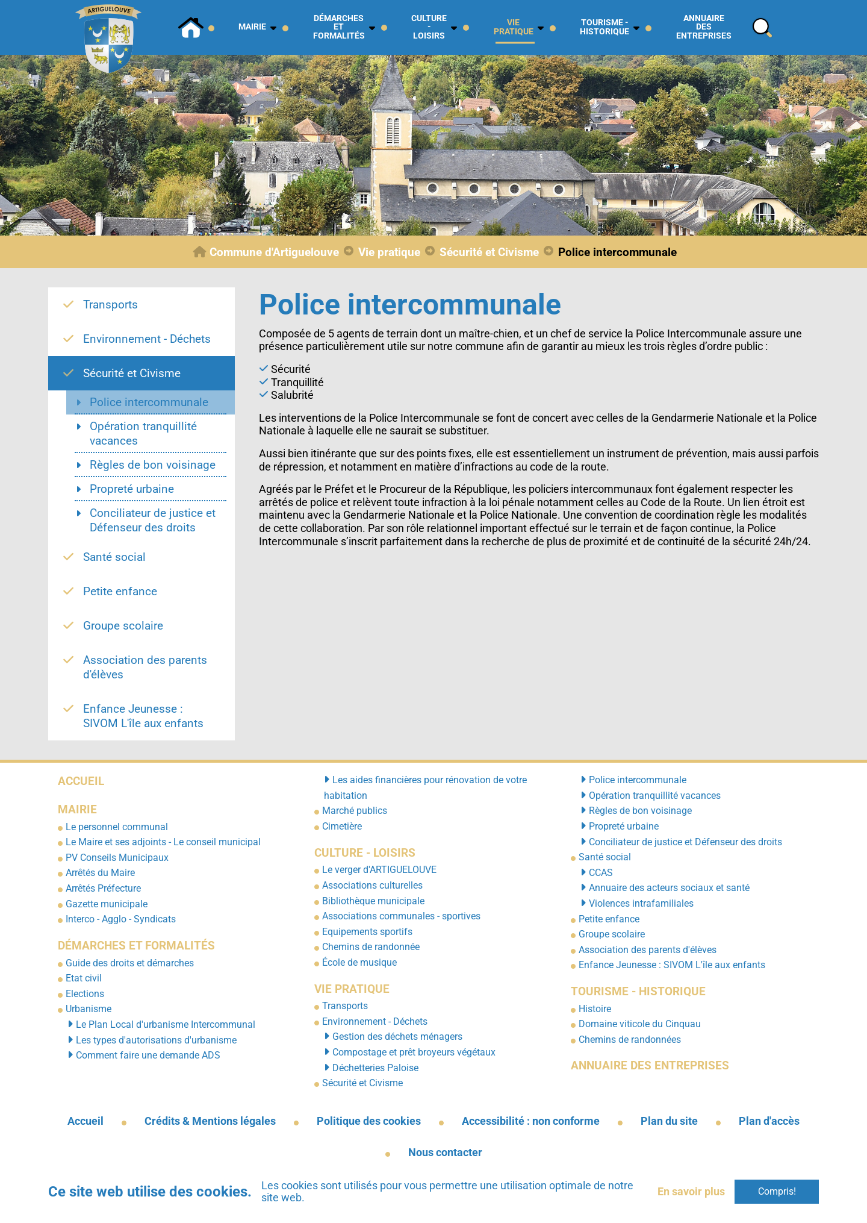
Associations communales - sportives (401, 916)
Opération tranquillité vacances (655, 795)
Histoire (595, 1009)
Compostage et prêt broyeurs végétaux (414, 1052)
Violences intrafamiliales (641, 903)
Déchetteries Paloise (375, 1068)
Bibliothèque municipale (373, 901)
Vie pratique (352, 989)
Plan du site (669, 1121)
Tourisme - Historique (638, 991)
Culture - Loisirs (364, 853)
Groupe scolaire (612, 934)
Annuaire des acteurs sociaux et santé (669, 887)
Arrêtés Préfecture (103, 888)
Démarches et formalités (136, 945)
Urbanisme (88, 1009)
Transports (345, 1006)
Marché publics (354, 810)
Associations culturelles (372, 885)
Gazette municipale (107, 904)
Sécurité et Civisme (362, 1083)
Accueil (81, 781)
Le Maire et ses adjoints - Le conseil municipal (163, 842)
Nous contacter (445, 1152)
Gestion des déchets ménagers (397, 1036)
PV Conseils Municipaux (117, 857)
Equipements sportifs (367, 931)
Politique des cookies (369, 1121)
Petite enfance (609, 919)
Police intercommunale (637, 780)
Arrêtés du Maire (100, 872)
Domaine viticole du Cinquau (640, 1024)
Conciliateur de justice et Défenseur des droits (685, 842)
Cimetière (342, 826)
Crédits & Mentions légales (210, 1121)
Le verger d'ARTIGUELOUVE (379, 869)
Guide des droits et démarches (130, 963)
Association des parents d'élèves (647, 950)
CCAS (601, 872)
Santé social (605, 857)
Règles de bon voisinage (640, 810)
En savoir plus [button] (691, 1191)
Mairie (77, 809)
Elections (85, 993)
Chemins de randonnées (630, 1039)
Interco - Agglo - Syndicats (121, 919)
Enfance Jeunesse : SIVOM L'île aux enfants (672, 965)
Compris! (777, 1191)
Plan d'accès (769, 1121)
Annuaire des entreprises (650, 1065)
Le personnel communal (117, 827)
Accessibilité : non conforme (531, 1121)
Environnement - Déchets (374, 1021)
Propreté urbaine (624, 826)
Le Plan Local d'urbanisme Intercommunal (165, 1024)
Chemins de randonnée (371, 946)
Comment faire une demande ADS (148, 1055)
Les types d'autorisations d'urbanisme (156, 1040)
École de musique (359, 962)
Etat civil (84, 978)
